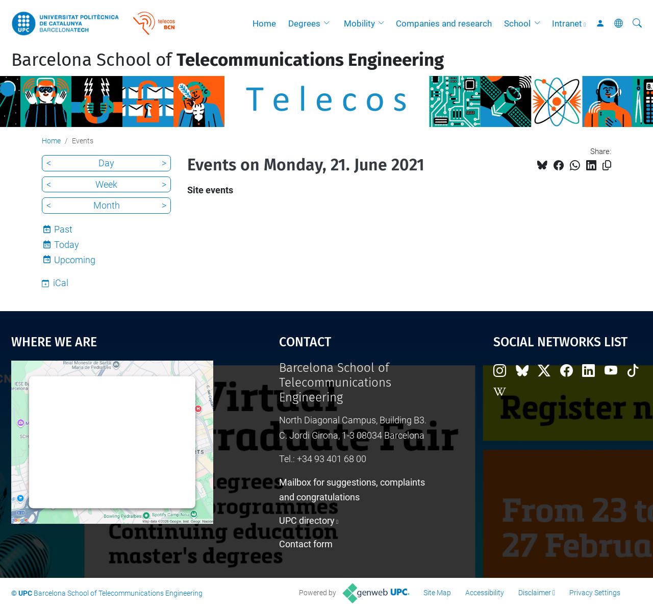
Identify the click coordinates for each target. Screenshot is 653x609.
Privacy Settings (594, 593)
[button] (329, 23)
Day (106, 163)
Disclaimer (534, 593)
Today (66, 244)
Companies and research (444, 23)
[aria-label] (637, 23)
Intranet (567, 23)
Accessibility (484, 593)
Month (106, 205)
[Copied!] (606, 165)
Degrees (304, 23)
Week (106, 184)
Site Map (437, 593)
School (517, 23)
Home (264, 23)
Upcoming (74, 260)
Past (63, 229)
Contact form (306, 544)
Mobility (359, 23)
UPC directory (307, 520)
